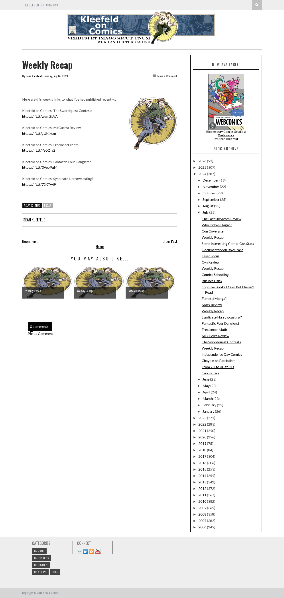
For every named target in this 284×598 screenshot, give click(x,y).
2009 (202, 508)
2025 (202, 167)
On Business (41, 558)
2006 (202, 527)
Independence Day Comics (222, 354)
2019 (202, 443)
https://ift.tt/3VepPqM (39, 167)
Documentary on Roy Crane (222, 250)
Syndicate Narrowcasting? (222, 317)
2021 (202, 430)
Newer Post (30, 241)
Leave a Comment (167, 76)
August (208, 206)
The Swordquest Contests (221, 342)
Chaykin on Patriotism (218, 360)
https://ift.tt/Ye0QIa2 (38, 150)
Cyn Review (210, 262)
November (211, 186)
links (55, 572)
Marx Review (212, 305)
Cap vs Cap (210, 373)
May (206, 385)
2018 (202, 450)
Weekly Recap (213, 237)
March (208, 398)
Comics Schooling (215, 274)
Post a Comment (40, 333)
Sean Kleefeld (34, 76)
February (210, 405)
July (206, 212)
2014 (202, 475)
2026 (202, 161)
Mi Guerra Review (215, 336)
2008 (202, 514)
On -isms (39, 551)
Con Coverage (212, 231)
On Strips (40, 572)
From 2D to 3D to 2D (218, 367)
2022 (202, 424)
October (210, 193)
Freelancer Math (214, 329)
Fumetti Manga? (214, 298)
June (206, 379)
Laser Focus (210, 256)
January (209, 411)
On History (40, 565)
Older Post (170, 241)
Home (100, 246)
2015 (202, 469)
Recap (47, 205)
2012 (202, 488)
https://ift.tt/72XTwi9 (39, 184)
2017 (202, 456)
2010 (202, 501)
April (207, 392)
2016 (202, 463)
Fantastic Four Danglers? (220, 323)
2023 (202, 418)
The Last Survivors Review (221, 219)
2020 (202, 437)
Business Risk (212, 281)
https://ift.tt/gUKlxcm (39, 133)
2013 (202, 482)
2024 (202, 174)
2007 (202, 520)
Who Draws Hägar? (217, 225)
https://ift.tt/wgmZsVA (40, 116)
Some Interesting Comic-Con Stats (228, 243)
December (211, 180)
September (211, 199)
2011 (202, 495)
